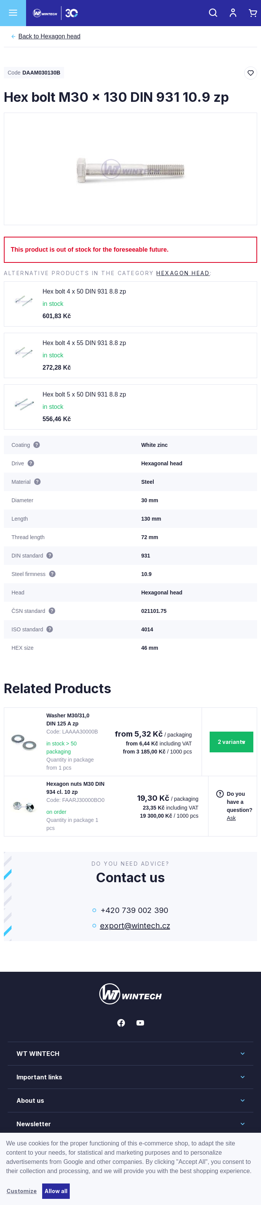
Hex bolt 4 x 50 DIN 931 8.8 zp (84, 291)
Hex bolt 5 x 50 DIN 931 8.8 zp (84, 394)
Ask (231, 818)
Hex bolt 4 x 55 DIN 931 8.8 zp (84, 343)
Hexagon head (49, 36)
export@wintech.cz (134, 925)
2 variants (231, 742)
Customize (22, 1191)
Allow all (55, 1191)
